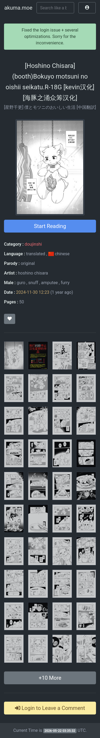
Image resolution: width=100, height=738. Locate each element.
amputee (49, 282)
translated (35, 253)
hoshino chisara (33, 273)
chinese (58, 253)
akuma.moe (18, 8)
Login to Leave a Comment (50, 708)
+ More (50, 678)
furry (65, 282)
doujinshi (33, 244)
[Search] (55, 7)
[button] (87, 7)
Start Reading (50, 226)
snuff (33, 282)
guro (21, 282)
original (28, 263)
